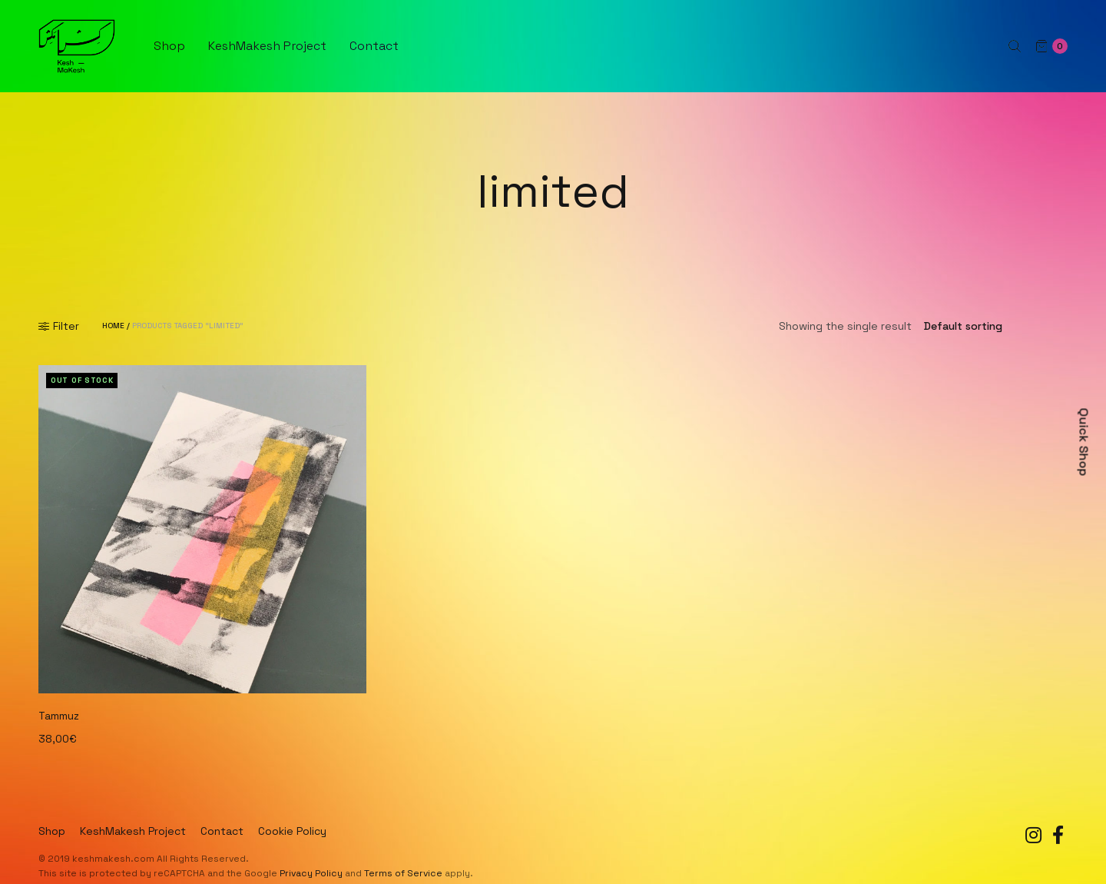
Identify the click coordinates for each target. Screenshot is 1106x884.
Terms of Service (403, 873)
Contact (374, 46)
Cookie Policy (292, 831)
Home (113, 326)
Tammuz (58, 716)
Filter (58, 326)
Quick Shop (1084, 442)
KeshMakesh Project (267, 46)
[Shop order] (990, 326)
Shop (169, 46)
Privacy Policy (311, 873)
